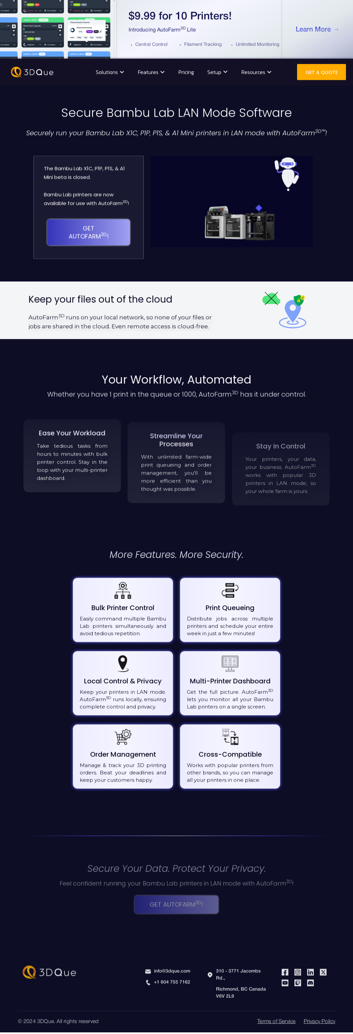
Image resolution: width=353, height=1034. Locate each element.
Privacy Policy (320, 1017)
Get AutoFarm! (89, 227)
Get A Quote (321, 67)
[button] (110, 67)
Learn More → (318, 30)
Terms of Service (276, 1017)
